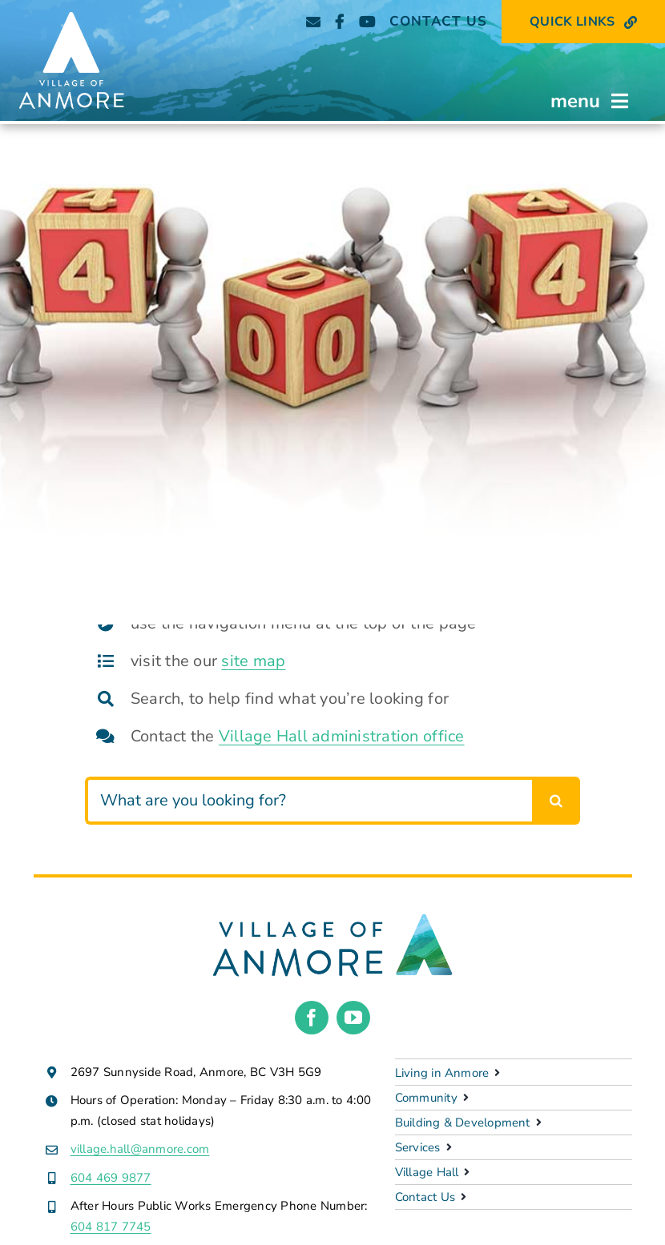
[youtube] (353, 1017)
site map (253, 661)
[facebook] (311, 1017)
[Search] (556, 801)
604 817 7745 (111, 1227)
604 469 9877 (111, 1178)
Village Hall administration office (342, 736)
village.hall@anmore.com (140, 1149)
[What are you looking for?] (308, 801)
